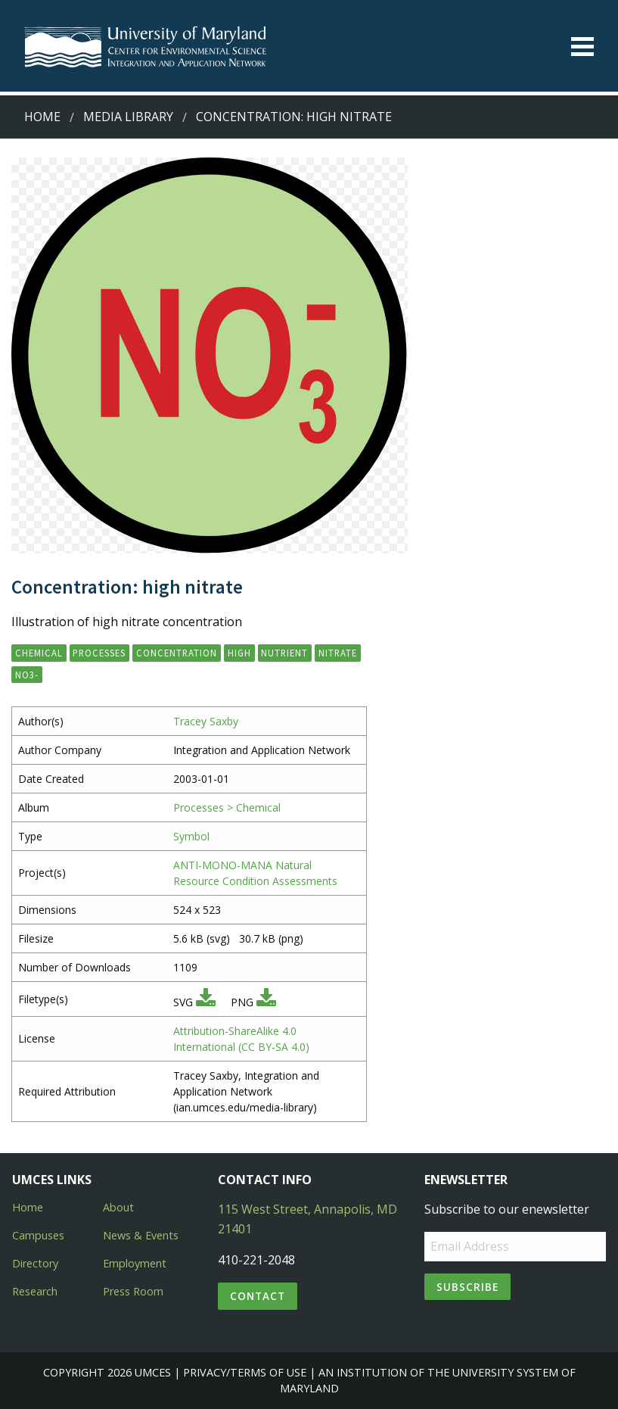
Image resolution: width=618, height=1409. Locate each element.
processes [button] (99, 653)
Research (34, 1291)
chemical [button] (39, 653)
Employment (134, 1263)
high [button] (239, 653)
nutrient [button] (284, 653)
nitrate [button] (337, 653)
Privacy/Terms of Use (244, 1372)
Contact (257, 1296)
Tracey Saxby (205, 721)
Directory (35, 1263)
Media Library (128, 116)
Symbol (191, 836)
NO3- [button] (27, 675)
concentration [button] (176, 653)
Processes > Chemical (227, 807)
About (118, 1207)
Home (42, 116)
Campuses (38, 1235)
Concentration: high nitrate (294, 116)
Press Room (133, 1291)
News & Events (141, 1235)
